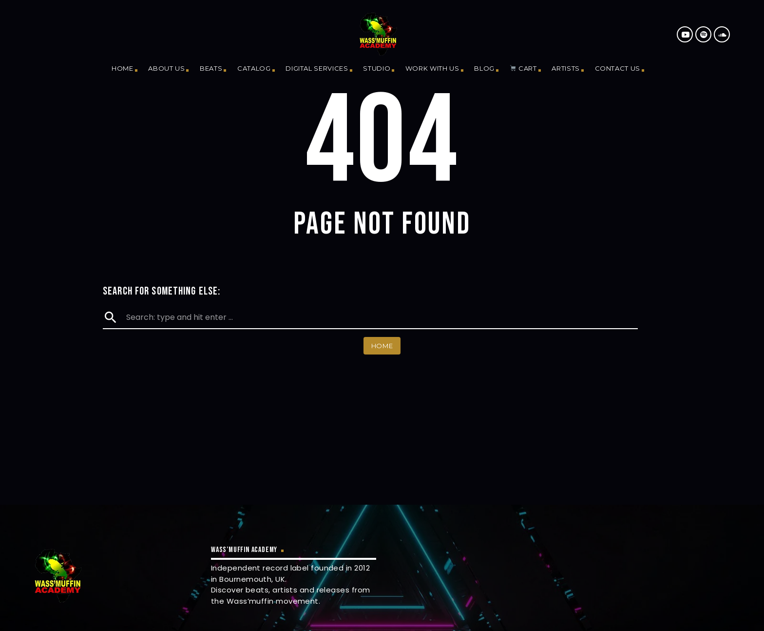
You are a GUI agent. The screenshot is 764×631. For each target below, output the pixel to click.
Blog (484, 68)
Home (123, 68)
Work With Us (432, 68)
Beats (211, 68)
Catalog (254, 68)
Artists (566, 68)
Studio (376, 68)
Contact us (618, 68)
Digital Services (317, 68)
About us (166, 68)
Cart (523, 68)
